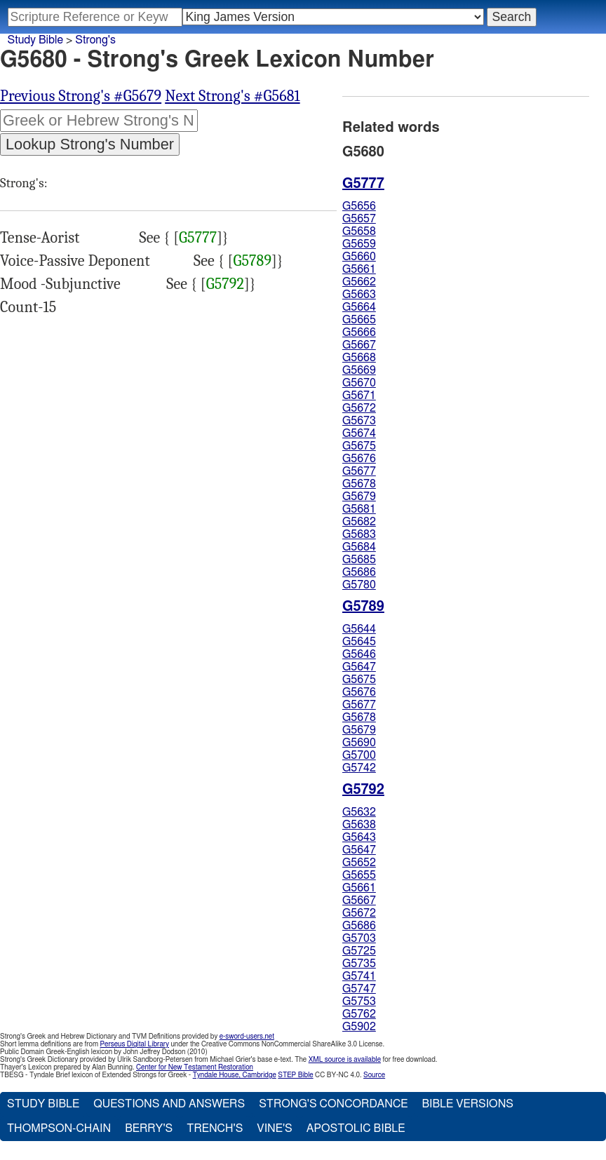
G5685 (359, 559)
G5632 (359, 812)
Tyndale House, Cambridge (234, 1075)
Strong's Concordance (333, 1104)
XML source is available (345, 1059)
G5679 (359, 496)
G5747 (359, 988)
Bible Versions (467, 1104)
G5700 (359, 755)
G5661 (359, 269)
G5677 (359, 471)
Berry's (149, 1128)
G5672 (359, 408)
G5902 (359, 1026)
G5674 (359, 433)
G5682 (359, 521)
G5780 (359, 585)
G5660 (359, 256)
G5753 (359, 1001)
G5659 (359, 244)
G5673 (359, 420)
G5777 (198, 238)
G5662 (359, 282)
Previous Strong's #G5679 (80, 96)
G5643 (359, 837)
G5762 (359, 1014)
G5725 (359, 951)
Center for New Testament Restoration (194, 1067)
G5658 (359, 231)
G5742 (359, 768)
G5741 (359, 976)
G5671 (359, 395)
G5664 (359, 307)
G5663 (359, 294)
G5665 (359, 319)
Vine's (274, 1128)
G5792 (225, 284)
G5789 (252, 261)
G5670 (359, 383)
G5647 (359, 667)
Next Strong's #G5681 (232, 96)
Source (374, 1075)
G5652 (359, 862)
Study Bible (35, 40)
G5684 (359, 547)
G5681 (359, 509)
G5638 (359, 824)
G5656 (359, 206)
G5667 (359, 345)
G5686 (359, 572)
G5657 (359, 218)
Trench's (215, 1128)
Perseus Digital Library (134, 1044)
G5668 (359, 357)
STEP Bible (295, 1075)
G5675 (359, 446)
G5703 (359, 938)
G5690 (359, 742)
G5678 (359, 484)
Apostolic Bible (356, 1128)
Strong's (95, 40)
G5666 (359, 332)
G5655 (359, 875)
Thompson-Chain (59, 1128)
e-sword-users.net (247, 1036)
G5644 (359, 629)
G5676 (359, 458)
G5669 (359, 370)
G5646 (359, 654)
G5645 (359, 641)
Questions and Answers (169, 1104)
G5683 (359, 534)
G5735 (359, 963)
